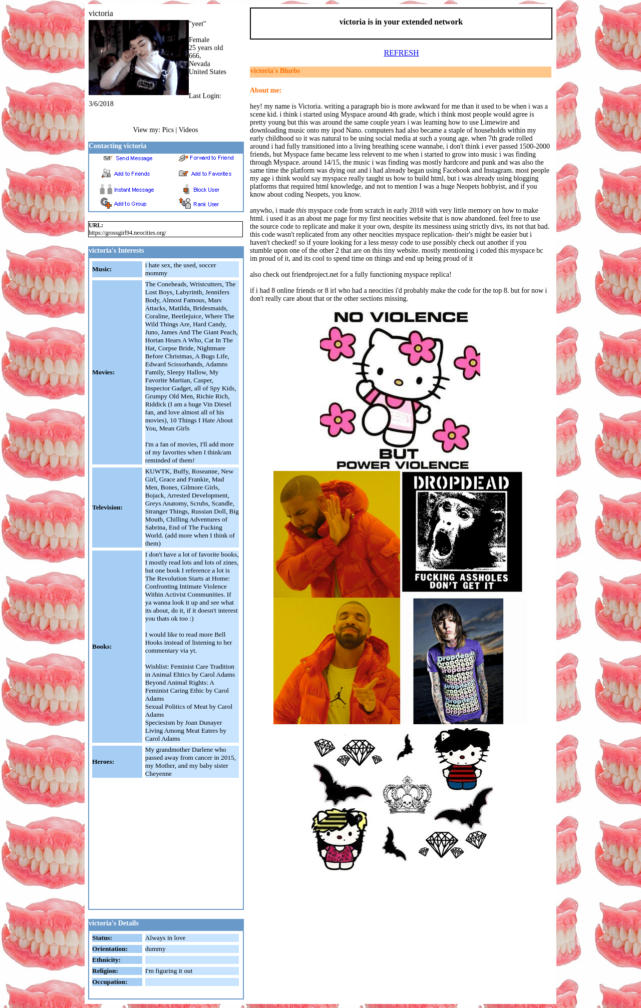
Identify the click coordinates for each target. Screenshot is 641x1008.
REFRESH (401, 53)
